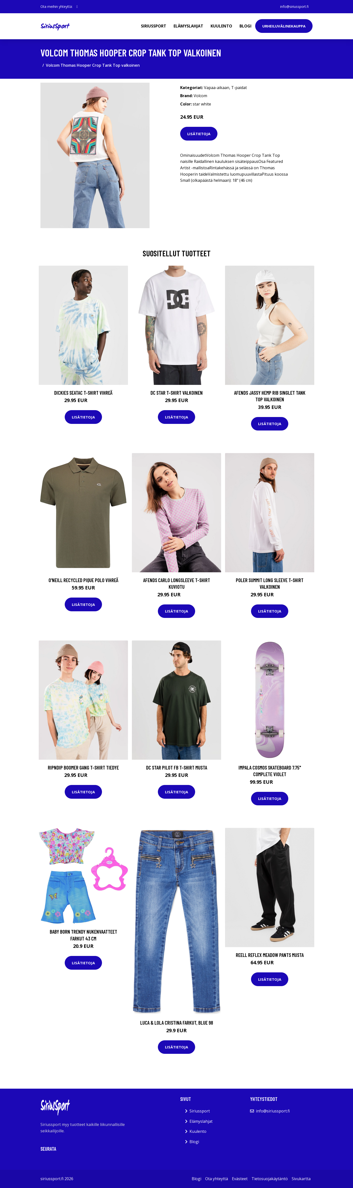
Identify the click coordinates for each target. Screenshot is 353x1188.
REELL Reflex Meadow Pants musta (270, 955)
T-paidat (239, 87)
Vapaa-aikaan (216, 87)
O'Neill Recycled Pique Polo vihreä (83, 580)
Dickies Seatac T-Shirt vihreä (83, 393)
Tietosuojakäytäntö (270, 1178)
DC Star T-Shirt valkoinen (177, 393)
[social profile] (77, 6)
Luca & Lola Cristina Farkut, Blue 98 (176, 1022)
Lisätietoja (198, 133)
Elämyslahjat (188, 26)
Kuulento (221, 26)
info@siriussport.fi (294, 6)
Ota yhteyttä (216, 1178)
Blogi (246, 26)
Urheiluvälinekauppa (283, 26)
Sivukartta (301, 1178)
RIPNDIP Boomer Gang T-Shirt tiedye (83, 767)
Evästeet (240, 1178)
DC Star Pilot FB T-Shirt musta (176, 767)
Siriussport (153, 26)
